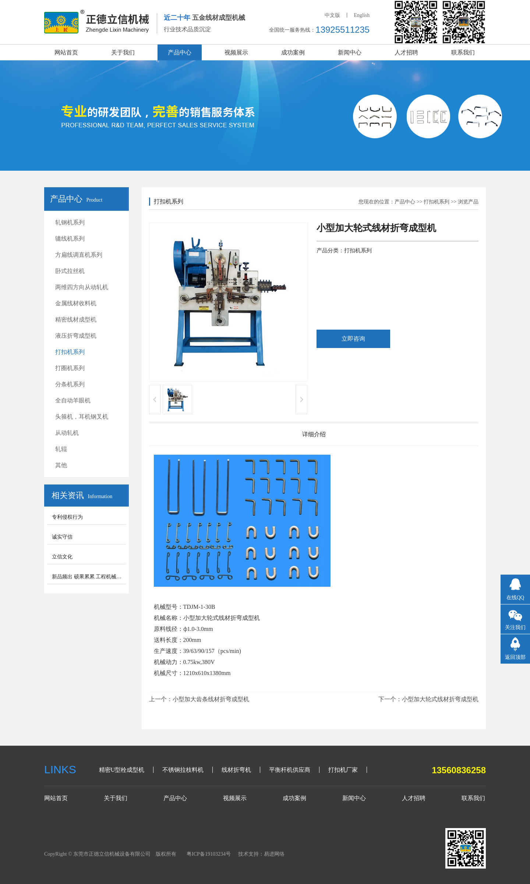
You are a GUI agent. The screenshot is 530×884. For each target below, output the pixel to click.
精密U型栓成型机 (122, 770)
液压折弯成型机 (75, 336)
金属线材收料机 (75, 303)
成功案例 (293, 52)
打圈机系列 (70, 368)
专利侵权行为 (67, 517)
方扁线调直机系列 (78, 255)
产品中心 (179, 52)
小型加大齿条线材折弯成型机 (211, 699)
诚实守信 (62, 537)
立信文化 (62, 557)
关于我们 (123, 52)
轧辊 (61, 449)
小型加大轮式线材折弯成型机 (440, 699)
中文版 (332, 15)
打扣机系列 (70, 352)
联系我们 (463, 52)
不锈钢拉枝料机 (183, 770)
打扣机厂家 (343, 770)
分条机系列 (70, 384)
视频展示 (236, 52)
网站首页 (66, 52)
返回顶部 (515, 657)
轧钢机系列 (70, 222)
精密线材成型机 (75, 319)
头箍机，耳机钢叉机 (81, 416)
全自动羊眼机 (73, 400)
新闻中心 (349, 52)
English (362, 15)
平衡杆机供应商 (289, 770)
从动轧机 (67, 433)
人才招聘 (406, 52)
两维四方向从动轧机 (81, 287)
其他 (61, 465)
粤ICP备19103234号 (209, 854)
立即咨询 (353, 339)
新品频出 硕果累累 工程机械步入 (89, 576)
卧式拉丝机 (70, 271)
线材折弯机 (236, 770)
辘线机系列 (70, 238)
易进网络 (274, 854)
